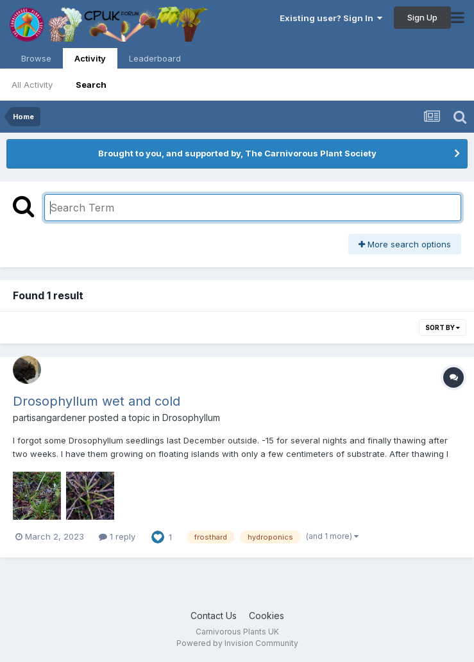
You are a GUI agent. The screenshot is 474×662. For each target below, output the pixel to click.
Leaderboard (155, 58)
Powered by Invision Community (237, 643)
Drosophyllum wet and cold (96, 401)
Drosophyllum (191, 417)
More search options (405, 244)
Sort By (442, 327)
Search (91, 84)
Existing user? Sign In (331, 18)
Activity (90, 61)
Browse (36, 58)
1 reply (117, 536)
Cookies (266, 615)
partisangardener (49, 417)
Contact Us (213, 615)
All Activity (32, 84)
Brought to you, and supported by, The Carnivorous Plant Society (237, 153)
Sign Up (422, 17)
